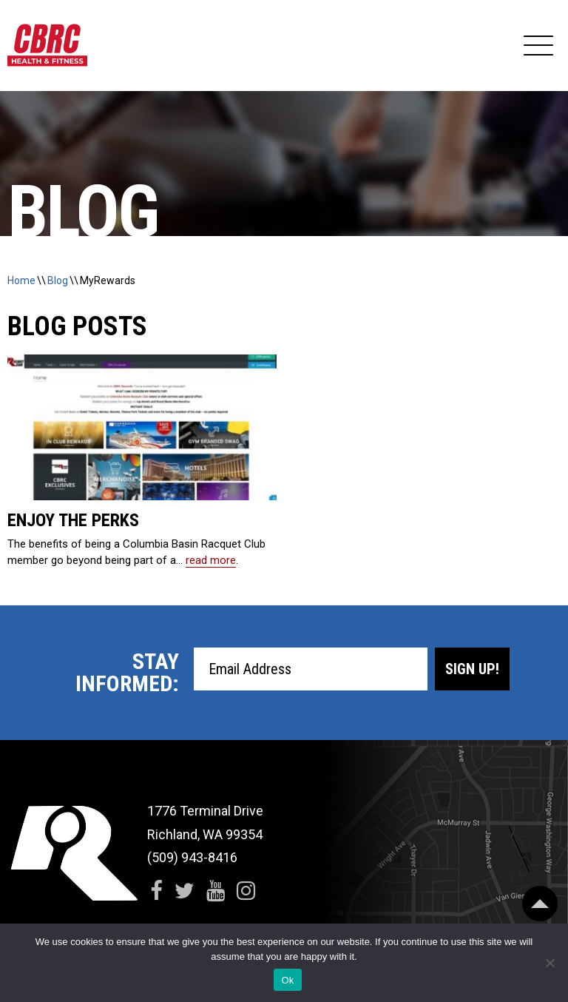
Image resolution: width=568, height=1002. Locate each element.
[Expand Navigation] (538, 46)
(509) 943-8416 (192, 857)
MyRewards (107, 280)
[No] (549, 962)
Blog (57, 280)
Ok (287, 980)
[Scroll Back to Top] (540, 903)
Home (21, 280)
